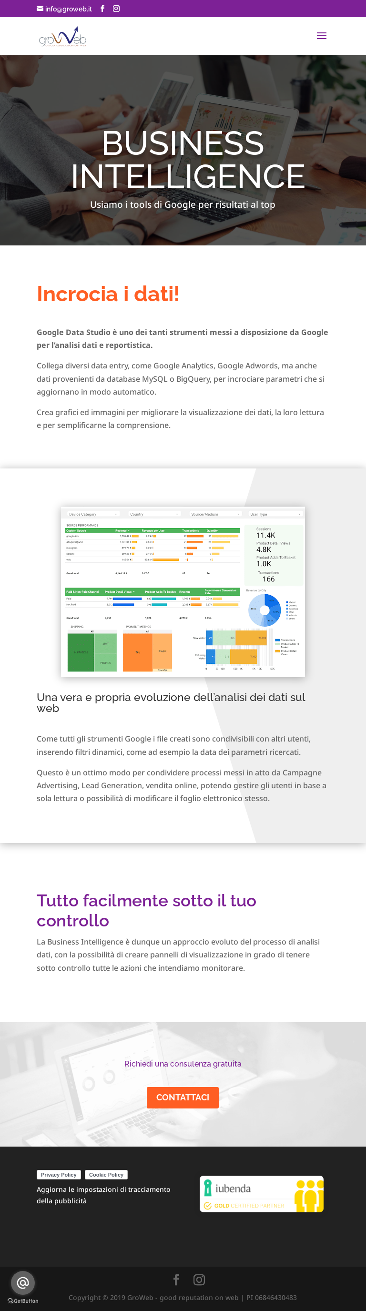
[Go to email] (23, 1283)
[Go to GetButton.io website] (23, 1301)
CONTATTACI (182, 1097)
